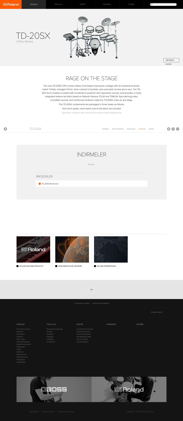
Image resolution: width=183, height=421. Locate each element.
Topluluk (58, 4)
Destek (82, 4)
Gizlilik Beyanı (34, 412)
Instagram (50, 337)
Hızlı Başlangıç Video (84, 337)
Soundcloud (51, 342)
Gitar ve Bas (21, 339)
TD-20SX (35, 129)
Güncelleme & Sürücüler (85, 329)
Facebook (173, 129)
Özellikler (105, 129)
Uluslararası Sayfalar (82, 303)
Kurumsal (107, 4)
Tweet (168, 129)
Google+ (177, 129)
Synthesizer (21, 334)
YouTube (49, 332)
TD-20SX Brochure (50, 184)
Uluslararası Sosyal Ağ (54, 329)
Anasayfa (5, 129)
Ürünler (21, 324)
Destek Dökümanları (84, 334)
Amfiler (19, 349)
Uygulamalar (21, 362)
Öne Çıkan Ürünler (23, 329)
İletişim (131, 4)
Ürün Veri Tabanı (82, 339)
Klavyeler (20, 337)
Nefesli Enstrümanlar (24, 344)
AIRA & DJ (20, 352)
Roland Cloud (21, 354)
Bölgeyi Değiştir (158, 312)
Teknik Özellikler (118, 129)
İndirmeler (142, 129)
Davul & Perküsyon (23, 342)
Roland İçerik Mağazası (101, 303)
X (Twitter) (50, 339)
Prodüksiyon (21, 347)
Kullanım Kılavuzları (83, 332)
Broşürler (91, 164)
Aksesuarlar (131, 129)
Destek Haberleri (82, 342)
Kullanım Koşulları (48, 412)
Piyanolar (20, 332)
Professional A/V (22, 357)
